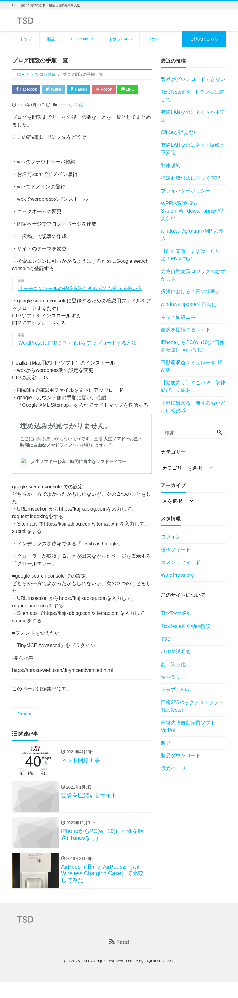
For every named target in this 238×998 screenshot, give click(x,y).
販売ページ (173, 768)
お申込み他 (173, 664)
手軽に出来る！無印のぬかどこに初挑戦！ (193, 406)
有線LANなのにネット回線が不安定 (193, 148)
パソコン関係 (71, 117)
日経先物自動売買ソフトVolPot (188, 726)
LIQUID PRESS (158, 976)
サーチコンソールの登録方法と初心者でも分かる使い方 (80, 301)
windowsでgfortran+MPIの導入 (192, 234)
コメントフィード (181, 562)
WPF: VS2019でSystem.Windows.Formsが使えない (192, 211)
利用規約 (171, 165)
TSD (166, 639)
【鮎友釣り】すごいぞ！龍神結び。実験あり (193, 386)
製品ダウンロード (181, 755)
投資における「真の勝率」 (190, 291)
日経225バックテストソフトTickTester (192, 706)
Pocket (113, 89)
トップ (26, 39)
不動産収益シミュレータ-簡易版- (191, 366)
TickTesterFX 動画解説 (186, 626)
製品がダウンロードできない (193, 79)
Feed (119, 958)
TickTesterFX (82, 39)
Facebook (27, 89)
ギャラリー (173, 677)
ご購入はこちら (204, 39)
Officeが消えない (180, 132)
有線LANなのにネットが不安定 (193, 116)
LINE (23, 102)
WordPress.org (177, 575)
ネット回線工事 (178, 317)
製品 (51, 39)
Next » (24, 726)
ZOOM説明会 (176, 651)
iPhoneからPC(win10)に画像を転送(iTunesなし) (192, 346)
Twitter (57, 89)
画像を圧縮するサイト (185, 329)
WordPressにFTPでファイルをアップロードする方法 (77, 355)
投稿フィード (176, 549)
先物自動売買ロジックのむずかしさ (193, 275)
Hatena (85, 89)
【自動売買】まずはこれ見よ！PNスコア (190, 254)
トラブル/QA (120, 39)
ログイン (171, 536)
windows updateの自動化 (188, 304)
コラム (153, 39)
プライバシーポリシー (185, 190)
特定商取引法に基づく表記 (190, 178)
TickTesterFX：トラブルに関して (192, 95)
